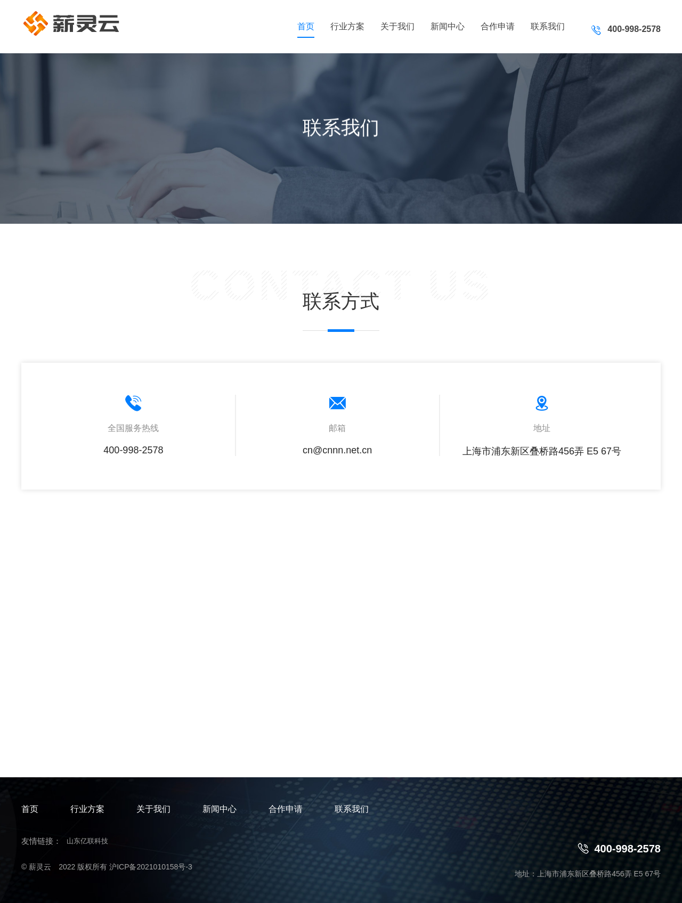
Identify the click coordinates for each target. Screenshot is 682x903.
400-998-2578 (619, 848)
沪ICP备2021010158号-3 (150, 867)
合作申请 (498, 26)
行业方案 (347, 26)
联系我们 (548, 26)
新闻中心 (448, 26)
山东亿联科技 (87, 841)
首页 (305, 26)
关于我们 (397, 26)
